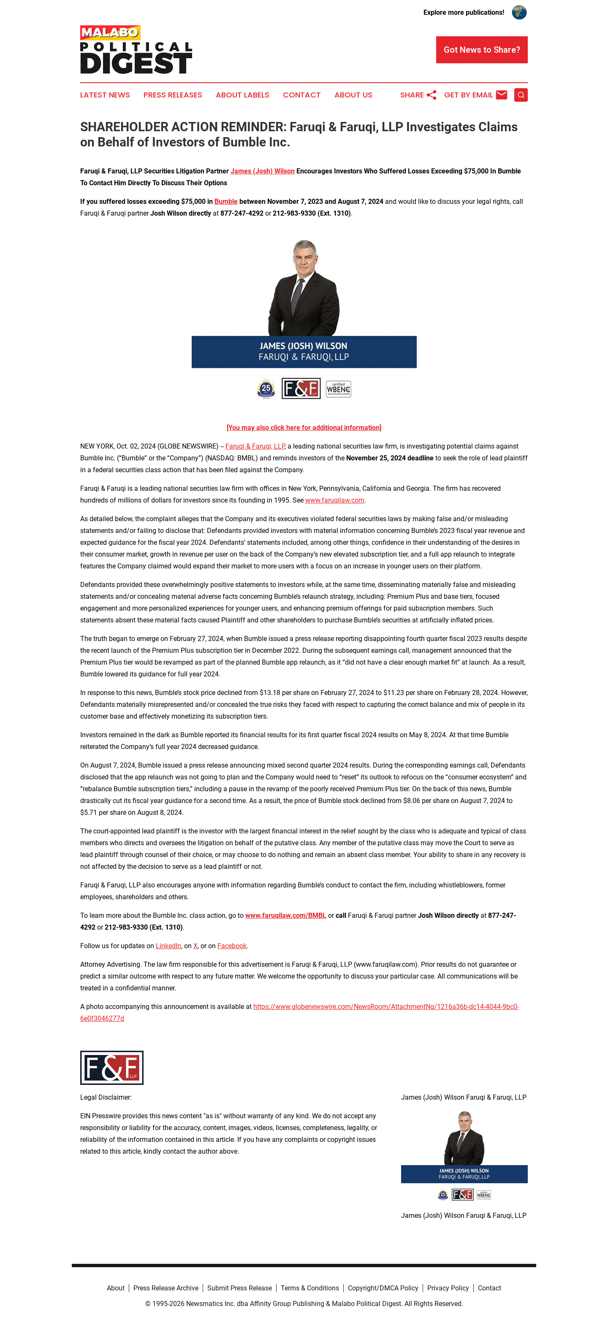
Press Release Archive (165, 1288)
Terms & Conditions (310, 1288)
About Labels (242, 95)
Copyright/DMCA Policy (383, 1288)
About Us (353, 95)
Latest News (105, 95)
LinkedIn (168, 946)
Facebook (232, 946)
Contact (302, 95)
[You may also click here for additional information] (304, 428)
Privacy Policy (448, 1288)
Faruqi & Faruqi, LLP (255, 446)
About (116, 1288)
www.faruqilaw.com (334, 500)
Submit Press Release (239, 1288)
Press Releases (173, 95)
